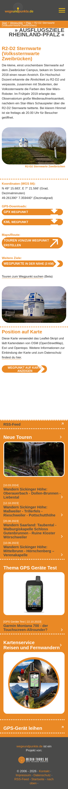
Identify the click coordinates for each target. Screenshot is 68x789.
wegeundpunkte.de (30, 746)
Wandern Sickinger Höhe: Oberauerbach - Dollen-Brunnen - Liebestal (32, 493)
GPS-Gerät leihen (22, 728)
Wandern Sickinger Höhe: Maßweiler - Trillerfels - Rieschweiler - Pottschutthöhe (29, 511)
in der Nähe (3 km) (29, 263)
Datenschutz (42, 775)
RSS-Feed (11, 424)
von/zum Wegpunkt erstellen (26, 243)
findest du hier (11, 357)
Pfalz (28, 22)
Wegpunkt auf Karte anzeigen (25, 369)
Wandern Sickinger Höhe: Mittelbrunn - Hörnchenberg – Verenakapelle (28, 551)
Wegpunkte (16, 22)
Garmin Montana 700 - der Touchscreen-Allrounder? (25, 628)
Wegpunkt (16, 212)
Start (4, 22)
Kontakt (44, 771)
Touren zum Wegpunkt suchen (22, 276)
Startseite (37, 779)
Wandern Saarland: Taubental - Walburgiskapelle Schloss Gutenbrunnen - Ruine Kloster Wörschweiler (29, 531)
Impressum (23, 775)
